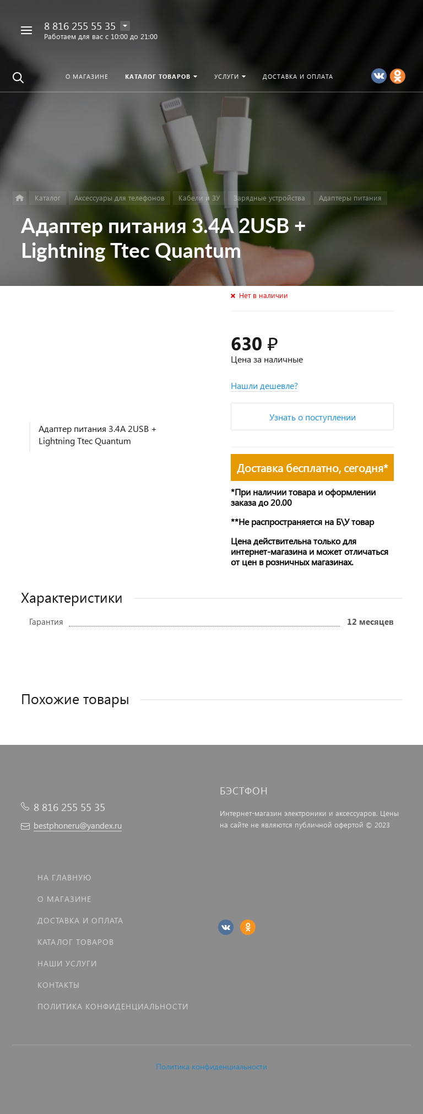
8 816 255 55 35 (80, 26)
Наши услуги (67, 963)
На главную (64, 877)
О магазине (64, 899)
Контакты (58, 985)
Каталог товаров (75, 942)
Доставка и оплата (80, 920)
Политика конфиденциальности (211, 1066)
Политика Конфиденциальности (112, 1006)
